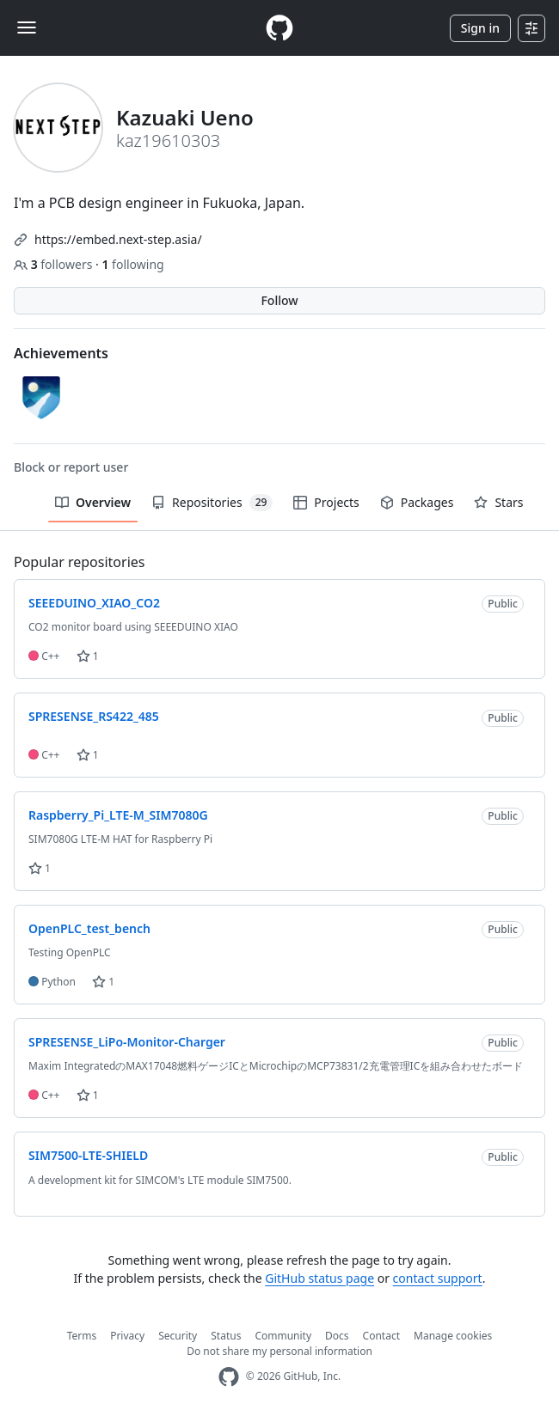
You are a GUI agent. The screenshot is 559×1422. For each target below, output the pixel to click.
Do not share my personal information (279, 1351)
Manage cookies (453, 1335)
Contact (381, 1335)
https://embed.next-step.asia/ (118, 239)
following (132, 264)
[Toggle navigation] (27, 27)
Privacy (127, 1335)
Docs (337, 1335)
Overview (93, 502)
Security (177, 1335)
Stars (498, 502)
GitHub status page (319, 1278)
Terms (82, 1335)
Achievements (61, 353)
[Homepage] (279, 28)
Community (283, 1335)
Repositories (212, 502)
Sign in (480, 28)
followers (54, 264)
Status (226, 1335)
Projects (326, 502)
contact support (437, 1278)
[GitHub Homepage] (228, 1377)
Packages (417, 502)
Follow (279, 300)
